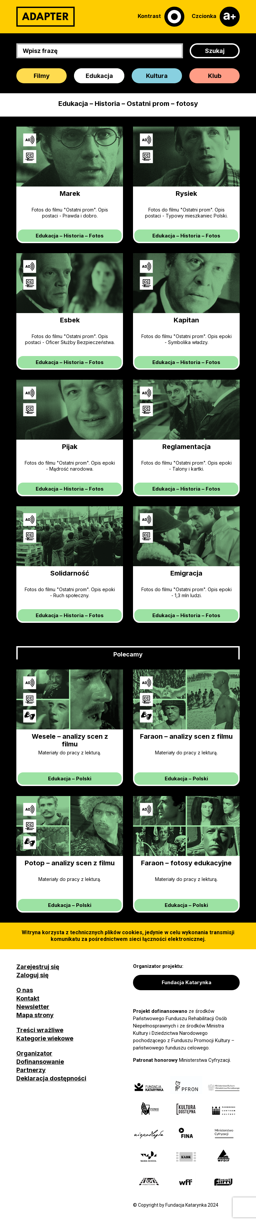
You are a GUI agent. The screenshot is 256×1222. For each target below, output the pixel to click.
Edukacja (99, 75)
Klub (214, 75)
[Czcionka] (216, 17)
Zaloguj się (32, 975)
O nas (24, 990)
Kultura (157, 75)
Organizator (34, 1053)
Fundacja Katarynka (186, 982)
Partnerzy (31, 1069)
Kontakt (27, 998)
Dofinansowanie (40, 1061)
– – (70, 235)
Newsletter (32, 1006)
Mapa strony (35, 1015)
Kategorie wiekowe (44, 1038)
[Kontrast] (161, 17)
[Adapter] (45, 17)
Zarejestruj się (37, 966)
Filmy (42, 75)
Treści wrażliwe (39, 1029)
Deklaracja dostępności (51, 1078)
